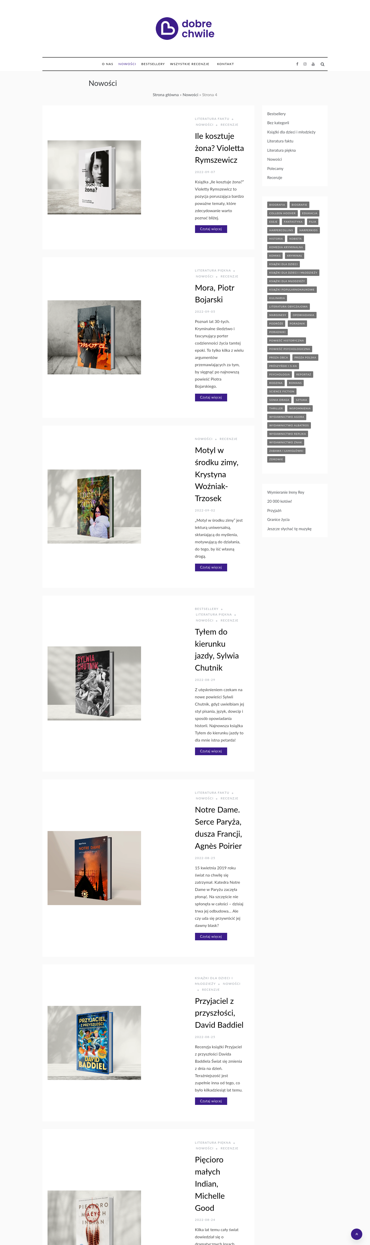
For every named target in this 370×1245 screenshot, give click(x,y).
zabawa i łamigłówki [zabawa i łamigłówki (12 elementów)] (286, 450)
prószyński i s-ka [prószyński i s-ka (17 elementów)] (283, 365)
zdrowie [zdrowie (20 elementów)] (276, 459)
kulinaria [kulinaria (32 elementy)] (277, 298)
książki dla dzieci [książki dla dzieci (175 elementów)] (283, 264)
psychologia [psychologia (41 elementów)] (279, 374)
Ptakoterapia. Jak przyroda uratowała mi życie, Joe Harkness (183, 1081)
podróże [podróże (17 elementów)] (276, 323)
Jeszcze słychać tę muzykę (289, 528)
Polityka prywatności (264, 1232)
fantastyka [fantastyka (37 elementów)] (293, 221)
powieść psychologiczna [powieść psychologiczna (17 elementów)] (289, 348)
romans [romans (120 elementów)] (295, 382)
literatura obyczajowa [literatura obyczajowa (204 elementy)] (288, 306)
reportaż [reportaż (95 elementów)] (303, 374)
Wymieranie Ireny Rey (285, 492)
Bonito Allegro (228, 1232)
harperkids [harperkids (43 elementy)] (308, 230)
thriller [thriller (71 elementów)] (276, 408)
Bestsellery (153, 64)
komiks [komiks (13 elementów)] (275, 255)
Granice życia (278, 519)
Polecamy (275, 168)
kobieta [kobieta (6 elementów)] (295, 238)
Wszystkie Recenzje (189, 64)
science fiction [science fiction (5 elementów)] (281, 391)
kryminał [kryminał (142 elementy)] (294, 255)
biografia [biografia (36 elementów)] (277, 204)
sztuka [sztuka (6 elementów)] (301, 399)
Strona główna (166, 94)
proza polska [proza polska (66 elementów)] (305, 357)
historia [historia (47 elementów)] (276, 238)
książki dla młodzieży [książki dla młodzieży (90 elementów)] (287, 281)
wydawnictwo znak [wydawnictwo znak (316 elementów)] (285, 442)
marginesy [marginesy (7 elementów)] (277, 315)
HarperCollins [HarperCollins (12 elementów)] (281, 230)
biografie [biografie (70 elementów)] (299, 204)
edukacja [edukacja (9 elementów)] (310, 213)
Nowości (127, 64)
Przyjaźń (274, 510)
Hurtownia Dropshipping (190, 1232)
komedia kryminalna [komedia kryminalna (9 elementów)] (286, 247)
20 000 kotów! (279, 501)
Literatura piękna (155, 231)
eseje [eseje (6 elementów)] (273, 221)
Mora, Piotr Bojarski (172, 242)
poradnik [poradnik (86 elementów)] (297, 323)
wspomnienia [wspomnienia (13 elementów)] (300, 408)
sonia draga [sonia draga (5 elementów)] (279, 399)
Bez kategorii (278, 122)
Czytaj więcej (153, 189)
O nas (107, 64)
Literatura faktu (154, 119)
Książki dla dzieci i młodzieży (167, 695)
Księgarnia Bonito (149, 1232)
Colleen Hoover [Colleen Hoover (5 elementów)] (282, 213)
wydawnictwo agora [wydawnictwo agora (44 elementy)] (286, 416)
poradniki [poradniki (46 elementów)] (277, 331)
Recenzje (213, 119)
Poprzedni (116, 1189)
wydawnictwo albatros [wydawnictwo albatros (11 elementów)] (289, 425)
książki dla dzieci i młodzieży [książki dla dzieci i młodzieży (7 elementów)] (293, 272)
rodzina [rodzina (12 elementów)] (276, 382)
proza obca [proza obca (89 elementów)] (278, 357)
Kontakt (225, 64)
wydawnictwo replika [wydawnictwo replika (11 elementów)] (287, 433)
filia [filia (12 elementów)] (312, 221)
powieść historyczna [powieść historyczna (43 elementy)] (286, 340)
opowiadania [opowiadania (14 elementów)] (303, 315)
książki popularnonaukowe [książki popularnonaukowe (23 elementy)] (292, 289)
